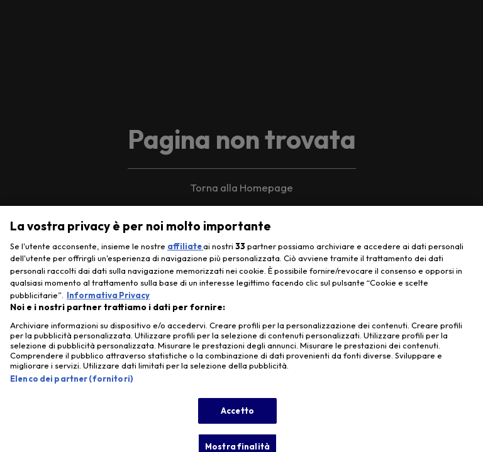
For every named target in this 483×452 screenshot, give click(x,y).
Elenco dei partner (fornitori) (71, 384)
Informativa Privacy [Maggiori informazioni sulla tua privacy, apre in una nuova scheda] (108, 301)
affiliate (185, 252)
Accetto (237, 416)
